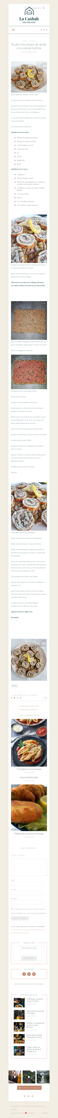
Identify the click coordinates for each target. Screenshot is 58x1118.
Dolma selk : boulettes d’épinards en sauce (34, 1036)
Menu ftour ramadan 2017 (28, 706)
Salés (24, 41)
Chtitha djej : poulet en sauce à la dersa (35, 1000)
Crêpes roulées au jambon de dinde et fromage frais (34, 1049)
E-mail (13, 889)
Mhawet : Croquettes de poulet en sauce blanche (35, 1025)
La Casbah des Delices (30, 1106)
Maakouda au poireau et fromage (28, 833)
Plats (14, 686)
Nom (13, 880)
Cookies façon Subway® (29, 709)
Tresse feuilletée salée (29, 777)
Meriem (34, 695)
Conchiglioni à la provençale (29, 769)
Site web (14, 899)
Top (45, 1113)
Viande (32, 41)
